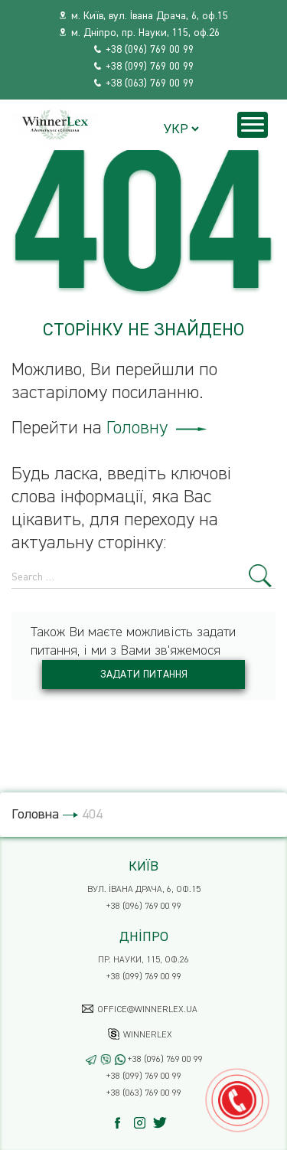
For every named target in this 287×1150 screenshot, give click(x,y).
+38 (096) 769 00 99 (150, 49)
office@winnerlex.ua (147, 1009)
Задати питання (144, 674)
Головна (35, 815)
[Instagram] (143, 1123)
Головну (156, 428)
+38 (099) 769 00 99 (150, 66)
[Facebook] (124, 1123)
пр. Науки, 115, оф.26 (143, 960)
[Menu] (252, 125)
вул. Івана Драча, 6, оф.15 (144, 889)
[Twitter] (162, 1123)
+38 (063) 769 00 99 (150, 83)
